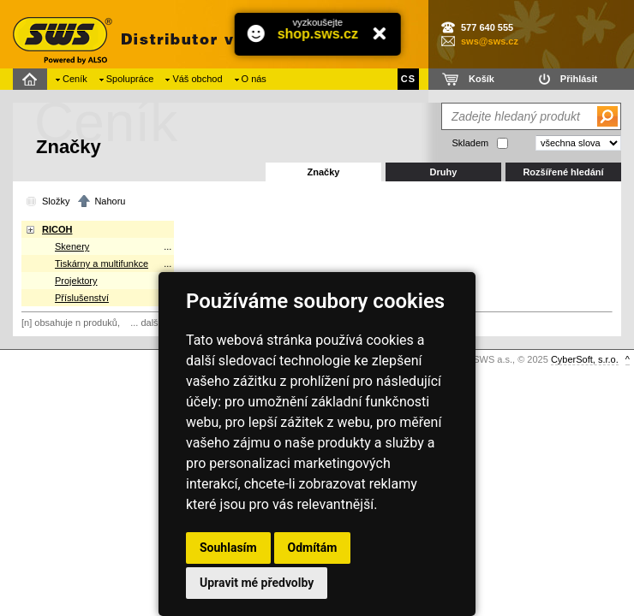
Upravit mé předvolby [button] (257, 582)
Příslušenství (82, 298)
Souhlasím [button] (228, 547)
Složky (55, 201)
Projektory (76, 280)
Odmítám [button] (313, 547)
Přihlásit (578, 79)
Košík (481, 79)
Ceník (75, 79)
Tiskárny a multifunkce (101, 263)
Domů (32, 79)
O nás (254, 79)
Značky (324, 172)
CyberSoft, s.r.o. (585, 359)
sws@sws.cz (489, 41)
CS (408, 79)
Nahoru (109, 201)
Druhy (444, 172)
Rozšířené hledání (563, 172)
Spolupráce (130, 79)
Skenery (72, 246)
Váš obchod (197, 79)
